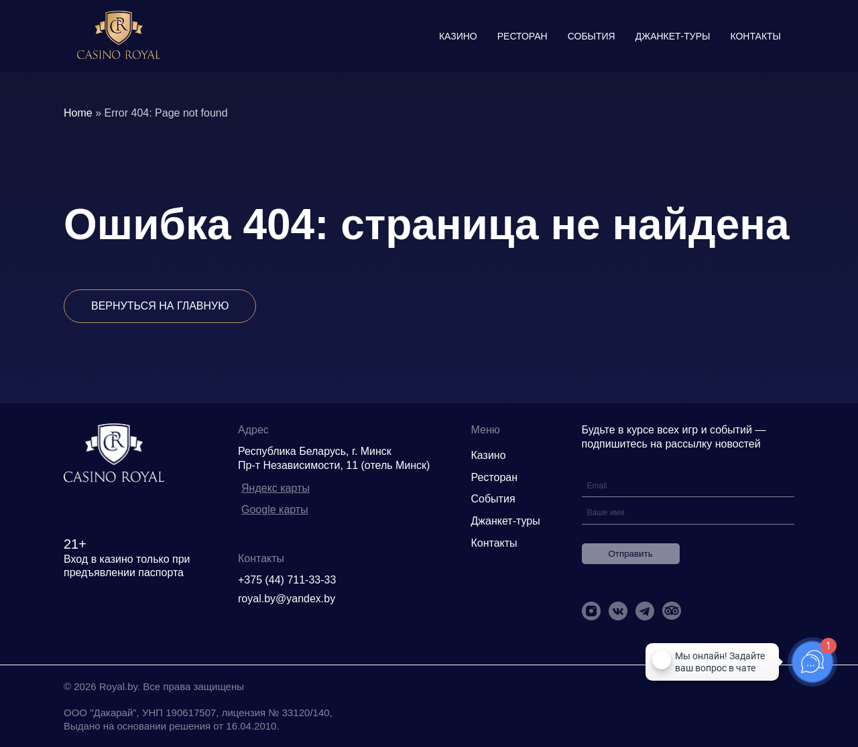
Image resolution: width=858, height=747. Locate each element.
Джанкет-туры (673, 36)
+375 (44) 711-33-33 (287, 580)
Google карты (274, 509)
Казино (458, 36)
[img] (118, 36)
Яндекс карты (275, 488)
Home (78, 113)
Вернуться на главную (160, 306)
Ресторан (522, 36)
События (591, 36)
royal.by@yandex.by (286, 598)
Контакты (755, 36)
